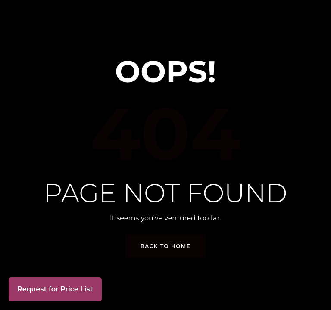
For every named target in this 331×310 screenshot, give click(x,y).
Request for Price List (55, 289)
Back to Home (166, 246)
